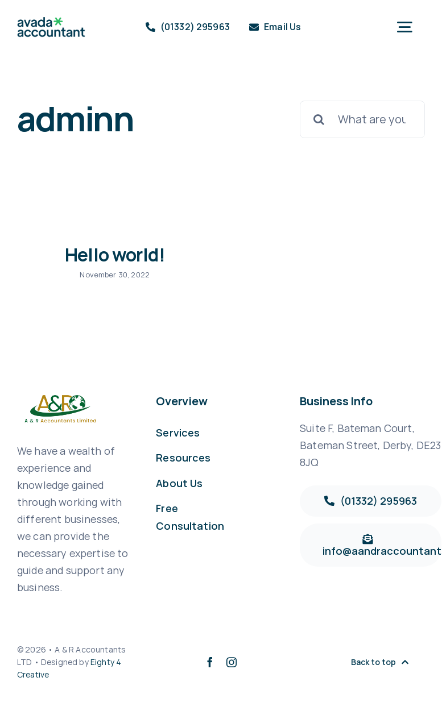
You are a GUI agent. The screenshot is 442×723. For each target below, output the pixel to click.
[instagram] (231, 662)
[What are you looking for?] (362, 119)
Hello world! (115, 254)
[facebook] (210, 662)
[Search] (318, 119)
